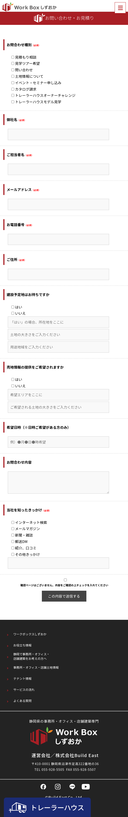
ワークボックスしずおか (30, 634)
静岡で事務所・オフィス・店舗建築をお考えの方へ (31, 656)
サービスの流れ (24, 690)
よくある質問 (22, 701)
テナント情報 (22, 678)
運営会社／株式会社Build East (65, 755)
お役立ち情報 (22, 645)
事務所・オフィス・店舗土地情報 (36, 667)
